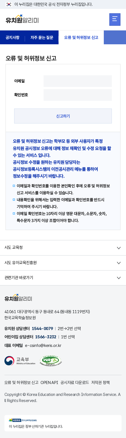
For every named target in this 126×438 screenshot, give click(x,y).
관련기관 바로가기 (18, 277)
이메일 (19, 81)
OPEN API (49, 382)
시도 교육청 (13, 247)
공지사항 (12, 37)
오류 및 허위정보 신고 (81, 37)
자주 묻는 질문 (42, 37)
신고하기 (63, 116)
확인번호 (21, 94)
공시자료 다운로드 (75, 382)
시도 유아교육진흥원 (20, 262)
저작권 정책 (100, 382)
